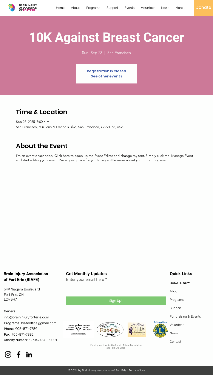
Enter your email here (85, 279)
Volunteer (177, 325)
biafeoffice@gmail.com (39, 323)
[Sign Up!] (116, 300)
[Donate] (203, 7)
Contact (175, 342)
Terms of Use (137, 370)
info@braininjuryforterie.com (26, 317)
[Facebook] (18, 354)
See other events (106, 76)
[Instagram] (8, 354)
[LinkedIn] (29, 354)
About (174, 291)
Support (175, 308)
